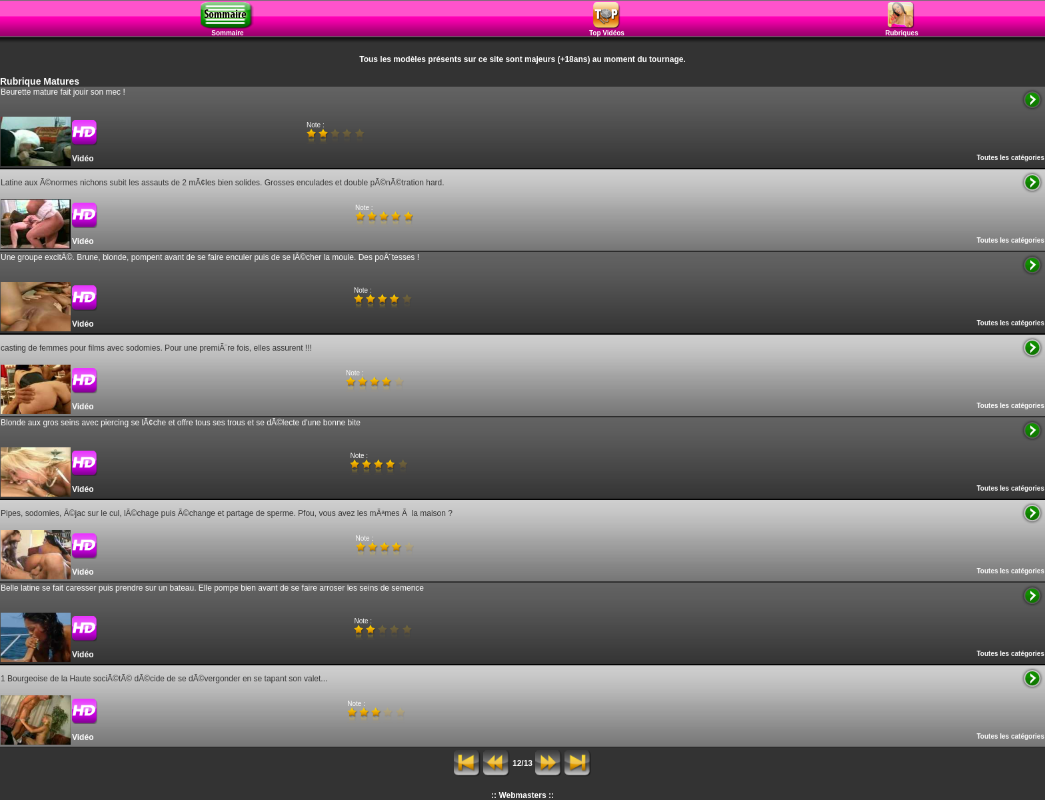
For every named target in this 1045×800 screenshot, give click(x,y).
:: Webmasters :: (522, 795)
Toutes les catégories (1010, 157)
